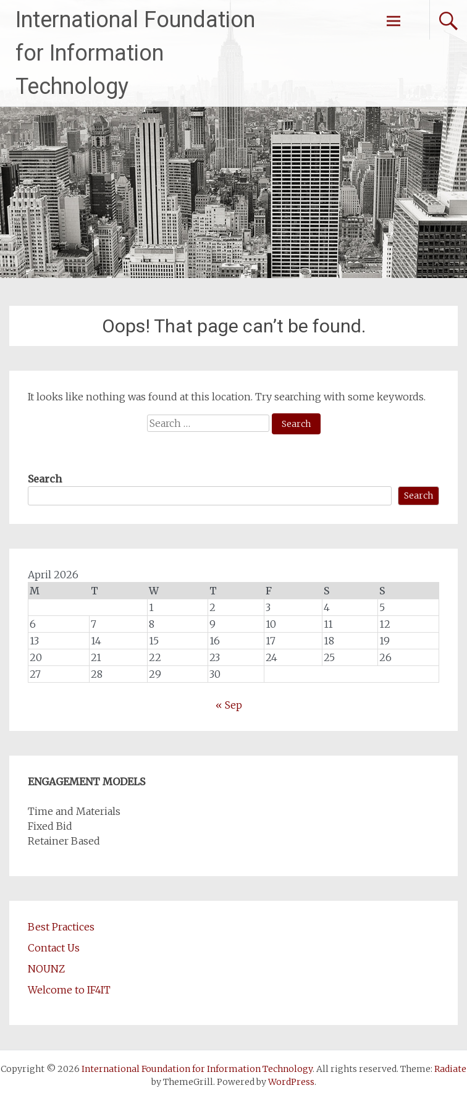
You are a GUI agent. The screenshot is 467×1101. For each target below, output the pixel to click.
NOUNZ (46, 969)
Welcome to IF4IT (69, 990)
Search (45, 479)
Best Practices (61, 927)
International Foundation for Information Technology (135, 53)
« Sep (229, 705)
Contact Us (54, 948)
